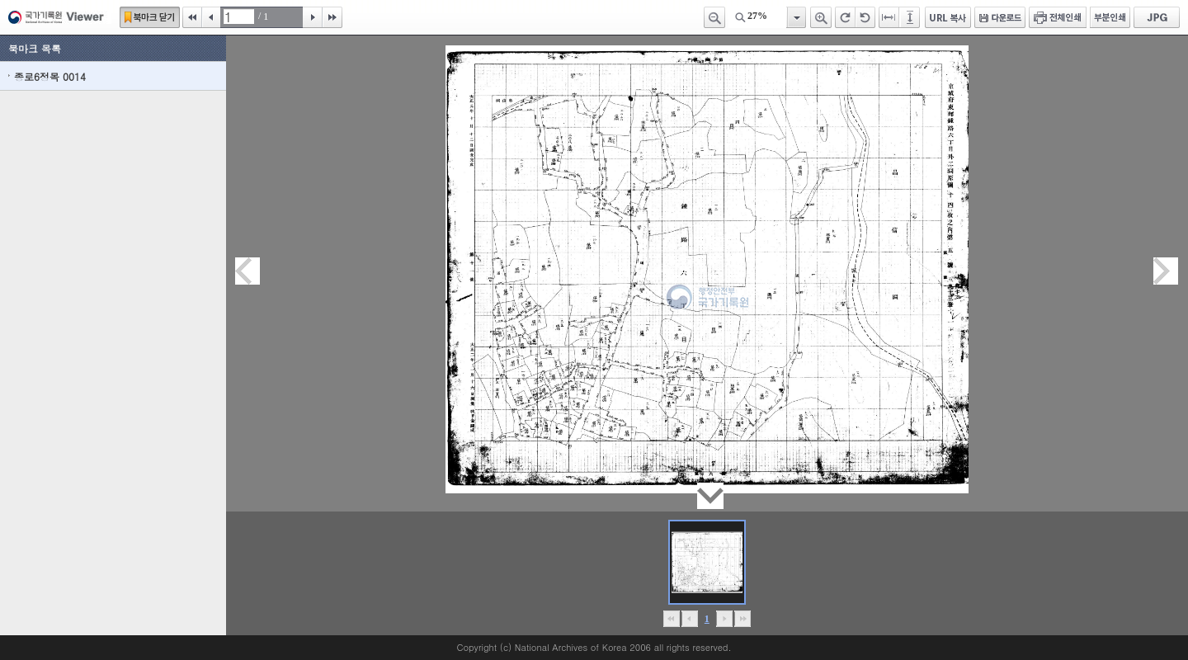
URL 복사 (948, 17)
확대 (821, 17)
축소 (714, 17)
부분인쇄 (1110, 17)
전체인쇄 (1058, 17)
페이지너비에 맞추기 (889, 17)
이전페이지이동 (247, 271)
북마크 (150, 17)
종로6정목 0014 (50, 76)
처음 (192, 17)
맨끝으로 (742, 618)
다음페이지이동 (1165, 271)
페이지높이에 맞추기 (911, 17)
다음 (313, 17)
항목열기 (795, 17)
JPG (1157, 17)
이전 (211, 17)
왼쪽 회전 (865, 17)
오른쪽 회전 (845, 17)
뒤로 (724, 618)
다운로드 (999, 17)
